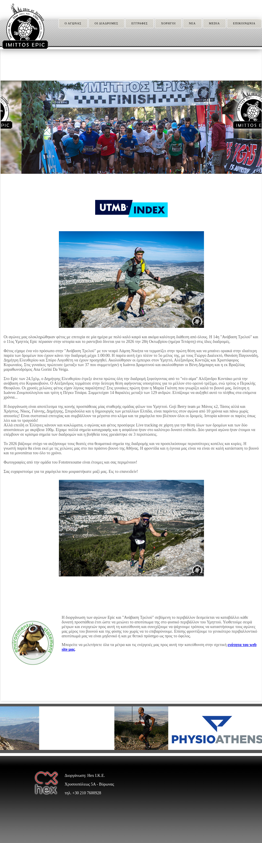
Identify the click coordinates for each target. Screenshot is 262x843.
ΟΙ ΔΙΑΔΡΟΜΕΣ (106, 23)
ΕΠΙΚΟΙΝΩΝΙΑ (244, 23)
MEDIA (214, 23)
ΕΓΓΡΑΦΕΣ (139, 23)
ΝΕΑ (192, 23)
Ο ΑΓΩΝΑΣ (73, 23)
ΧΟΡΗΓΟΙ (168, 23)
